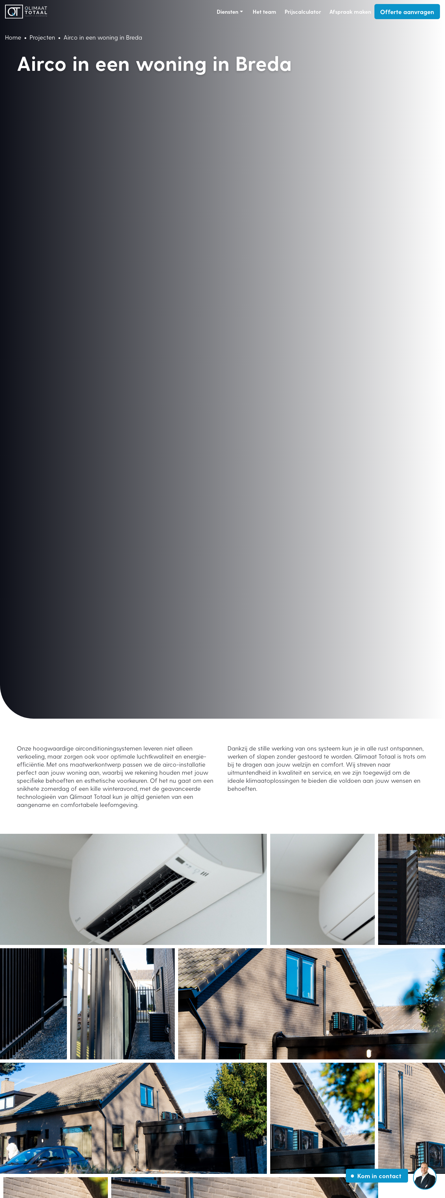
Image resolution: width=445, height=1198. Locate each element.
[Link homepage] (26, 11)
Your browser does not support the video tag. (222, 359)
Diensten (227, 11)
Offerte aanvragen (407, 11)
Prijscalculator (303, 11)
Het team (264, 11)
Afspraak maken (350, 11)
